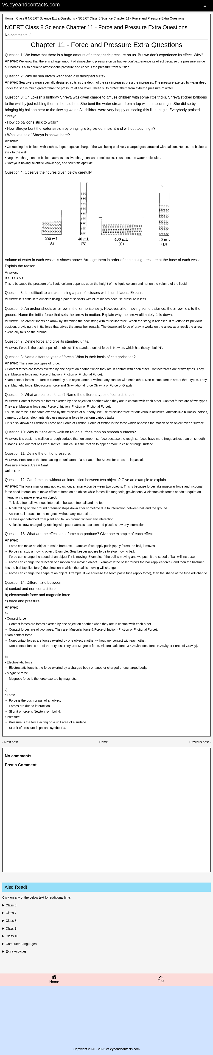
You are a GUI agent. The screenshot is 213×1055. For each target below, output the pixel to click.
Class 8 (11, 920)
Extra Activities (16, 951)
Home (9, 18)
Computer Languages (21, 944)
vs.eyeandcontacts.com (31, 4)
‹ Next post (10, 742)
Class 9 (11, 928)
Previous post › (200, 742)
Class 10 (12, 936)
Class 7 (11, 913)
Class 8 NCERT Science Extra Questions (45, 18)
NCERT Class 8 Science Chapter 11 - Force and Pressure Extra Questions (96, 27)
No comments (16, 35)
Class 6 (11, 905)
